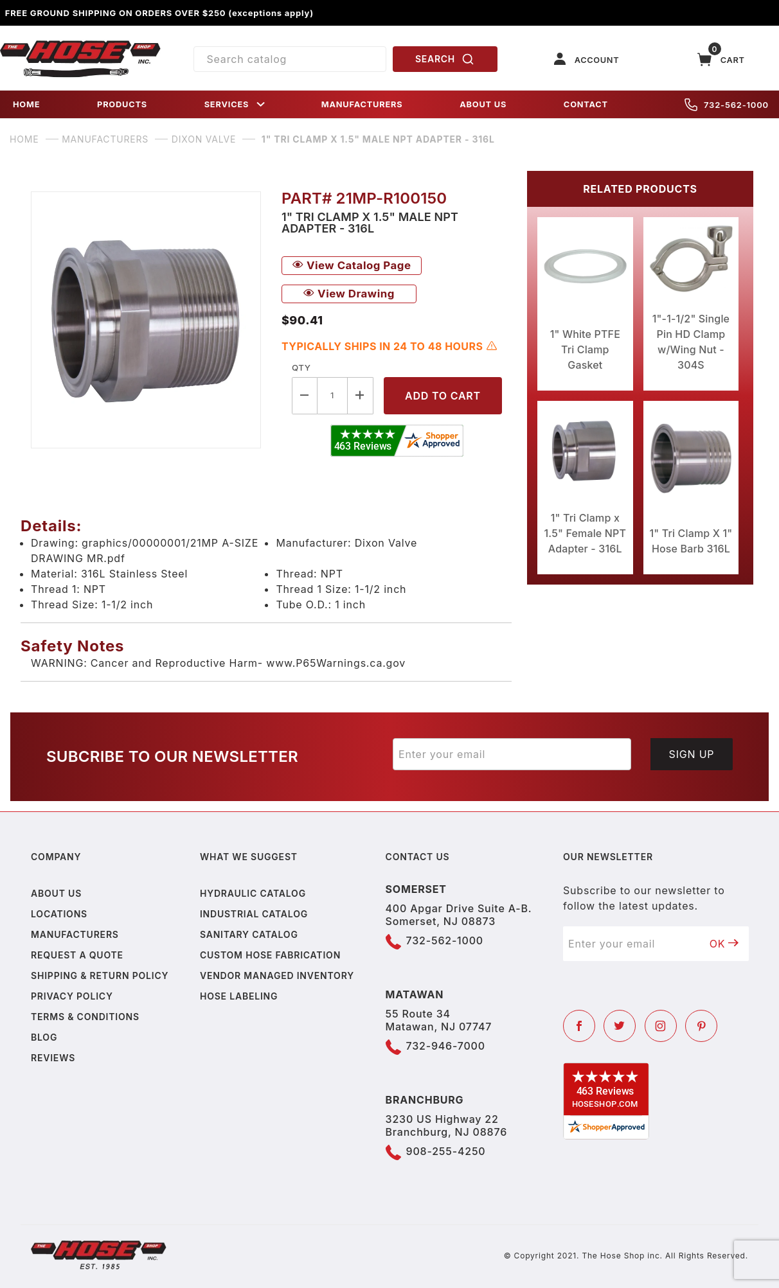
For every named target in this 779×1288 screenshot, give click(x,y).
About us (56, 893)
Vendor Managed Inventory (277, 975)
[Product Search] (289, 59)
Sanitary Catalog (249, 934)
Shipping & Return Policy (99, 975)
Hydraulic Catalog (253, 893)
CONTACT (586, 104)
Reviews (53, 1057)
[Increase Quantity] (360, 395)
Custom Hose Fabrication (270, 954)
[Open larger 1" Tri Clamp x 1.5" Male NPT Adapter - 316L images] (146, 319)
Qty (301, 367)
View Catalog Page (351, 265)
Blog (44, 1037)
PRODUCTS (122, 104)
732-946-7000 (445, 1045)
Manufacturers (75, 934)
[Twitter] (620, 1026)
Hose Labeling (239, 996)
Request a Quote (77, 954)
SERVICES (235, 104)
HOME (26, 104)
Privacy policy (72, 996)
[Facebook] (579, 1026)
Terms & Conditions (85, 1016)
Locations (59, 913)
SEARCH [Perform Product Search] (444, 59)
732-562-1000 (727, 104)
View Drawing (349, 293)
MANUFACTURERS (362, 104)
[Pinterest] (701, 1026)
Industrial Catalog (254, 913)
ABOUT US (483, 104)
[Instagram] (661, 1026)
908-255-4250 (446, 1151)
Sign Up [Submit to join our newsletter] (692, 754)
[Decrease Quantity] (305, 395)
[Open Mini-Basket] (721, 59)
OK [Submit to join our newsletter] (724, 943)
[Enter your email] (512, 754)
